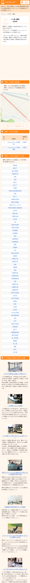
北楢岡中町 (15, 290)
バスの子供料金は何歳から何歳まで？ (15, 374)
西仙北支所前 (15, 253)
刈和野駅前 (15, 239)
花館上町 (15, 213)
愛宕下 (15, 168)
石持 (15, 318)
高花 (15, 236)
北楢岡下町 (15, 174)
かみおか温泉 (15, 312)
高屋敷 (15, 247)
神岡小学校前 (15, 324)
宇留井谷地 (15, 216)
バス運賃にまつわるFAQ (15, 406)
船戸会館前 (15, 171)
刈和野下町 (15, 259)
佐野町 (15, 301)
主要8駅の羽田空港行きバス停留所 (15, 507)
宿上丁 (15, 196)
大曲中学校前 (15, 225)
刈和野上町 (15, 284)
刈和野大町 (15, 273)
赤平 (15, 321)
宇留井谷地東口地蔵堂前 (15, 208)
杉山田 (15, 219)
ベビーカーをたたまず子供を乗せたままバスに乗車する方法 (15, 536)
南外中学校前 (15, 293)
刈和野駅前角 (15, 278)
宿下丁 (15, 329)
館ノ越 (15, 343)
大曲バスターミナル (15, 205)
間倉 (15, 346)
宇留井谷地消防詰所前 (15, 191)
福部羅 (15, 256)
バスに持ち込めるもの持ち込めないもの (15, 569)
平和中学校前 (15, 298)
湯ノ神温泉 (15, 338)
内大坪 (15, 210)
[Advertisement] (15, 62)
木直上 (15, 182)
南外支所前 (15, 335)
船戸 (15, 349)
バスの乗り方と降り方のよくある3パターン (15, 436)
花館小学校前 (15, 202)
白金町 (15, 307)
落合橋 (15, 165)
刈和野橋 (15, 230)
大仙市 (25, 142)
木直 (15, 176)
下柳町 (15, 188)
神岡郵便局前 (15, 332)
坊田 (15, 193)
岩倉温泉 (15, 326)
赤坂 (15, 270)
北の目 (15, 295)
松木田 (15, 310)
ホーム (3, 14)
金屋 (15, 264)
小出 (15, 222)
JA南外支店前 (15, 199)
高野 (15, 244)
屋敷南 (15, 341)
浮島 (15, 281)
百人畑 (15, 352)
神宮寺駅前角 (15, 315)
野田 (15, 304)
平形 (15, 179)
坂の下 (15, 185)
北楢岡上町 (15, 287)
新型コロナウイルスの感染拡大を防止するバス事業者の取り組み (15, 473)
